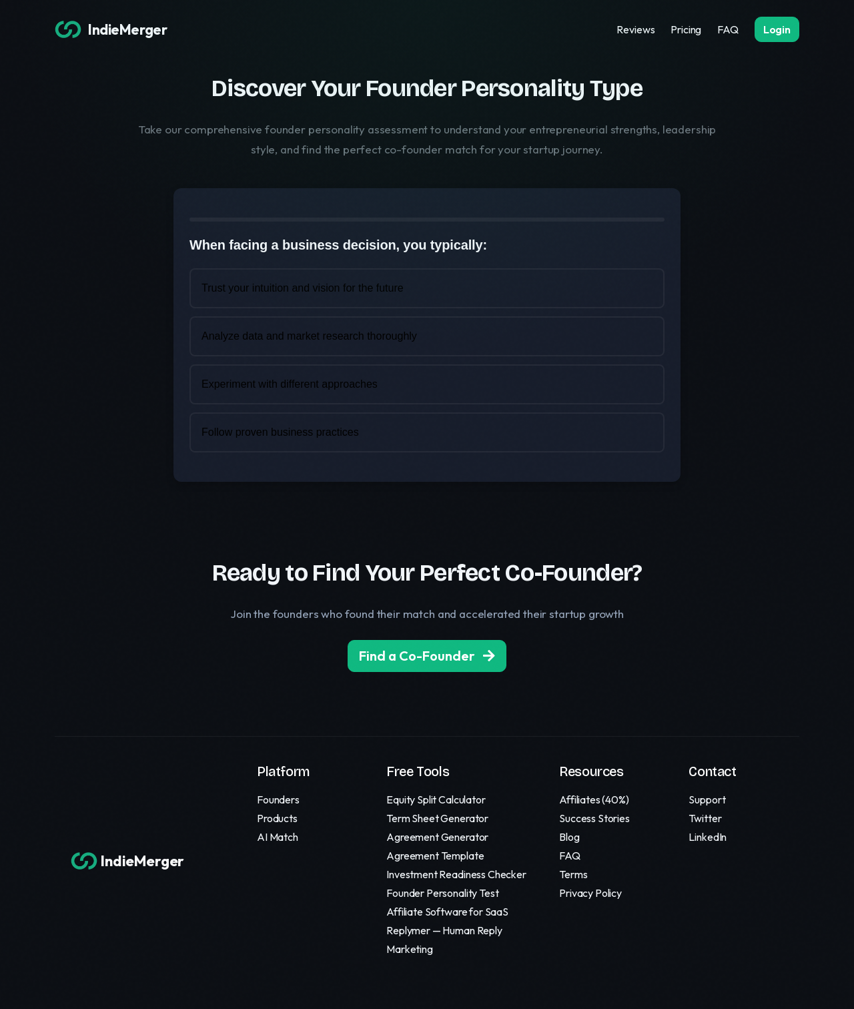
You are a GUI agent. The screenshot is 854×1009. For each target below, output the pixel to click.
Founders (278, 799)
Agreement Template (435, 855)
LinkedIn (708, 837)
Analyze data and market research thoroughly (309, 336)
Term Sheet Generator (437, 818)
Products (277, 818)
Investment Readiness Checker (456, 874)
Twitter (705, 818)
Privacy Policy (590, 893)
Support (707, 799)
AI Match (277, 837)
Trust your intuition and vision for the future (302, 288)
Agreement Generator (437, 837)
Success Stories (594, 818)
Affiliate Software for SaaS (447, 911)
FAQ (728, 29)
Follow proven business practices (280, 432)
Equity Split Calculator (435, 799)
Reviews (635, 29)
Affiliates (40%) (593, 799)
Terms (573, 874)
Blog (569, 837)
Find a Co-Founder (427, 655)
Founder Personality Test (442, 893)
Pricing (686, 29)
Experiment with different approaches (289, 384)
